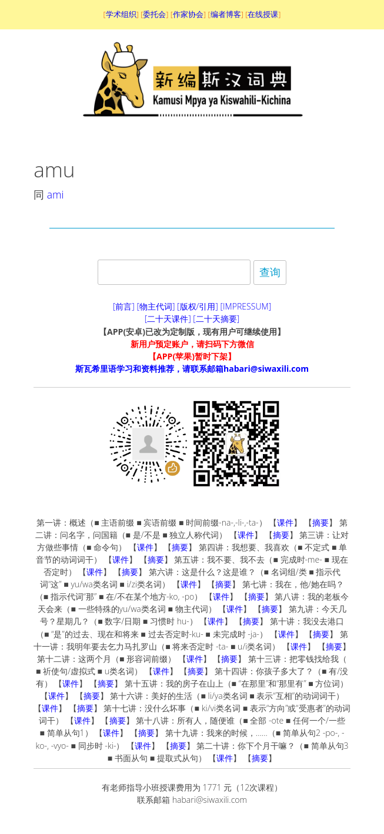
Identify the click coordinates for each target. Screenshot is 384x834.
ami (55, 194)
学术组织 (121, 14)
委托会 (154, 14)
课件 (285, 522)
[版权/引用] (197, 306)
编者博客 (226, 14)
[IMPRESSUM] (246, 306)
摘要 (320, 522)
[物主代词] (155, 306)
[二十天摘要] (216, 318)
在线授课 (263, 14)
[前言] (124, 306)
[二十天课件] (168, 318)
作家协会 (188, 14)
